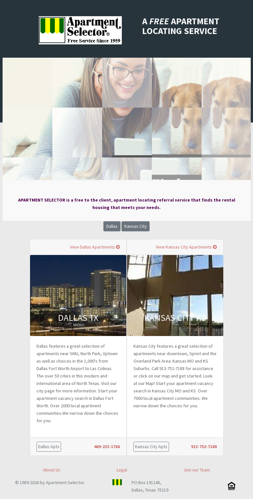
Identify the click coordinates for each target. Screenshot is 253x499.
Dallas (112, 226)
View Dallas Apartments (95, 247)
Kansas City (135, 226)
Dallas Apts (48, 446)
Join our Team (196, 470)
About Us (51, 470)
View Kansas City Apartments (186, 247)
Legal (122, 470)
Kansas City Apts (151, 446)
